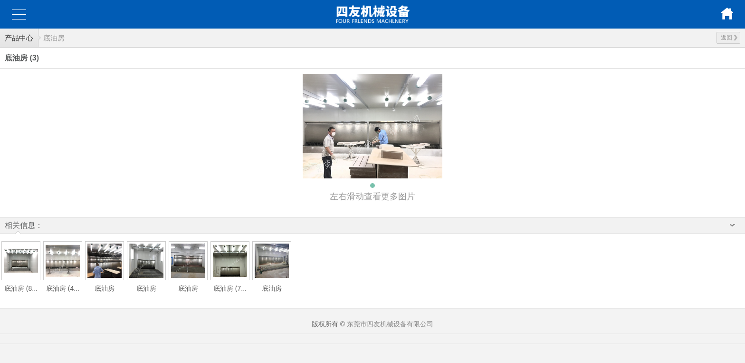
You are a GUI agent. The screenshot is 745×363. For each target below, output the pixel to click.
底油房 (54, 38)
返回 (729, 37)
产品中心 (19, 38)
